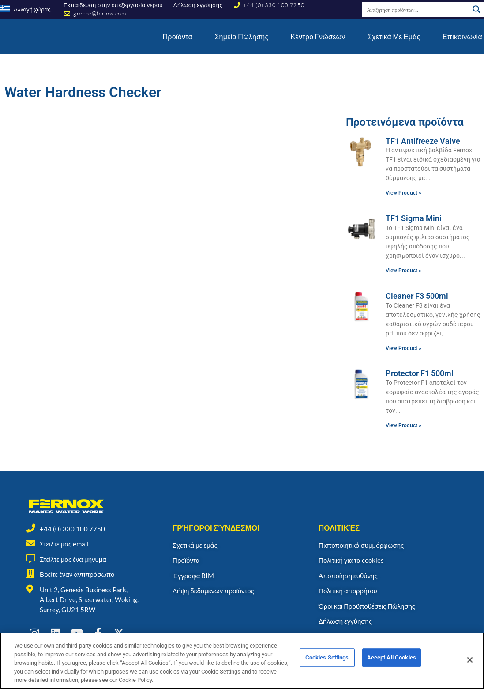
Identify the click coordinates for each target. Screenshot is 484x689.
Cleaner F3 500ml (417, 296)
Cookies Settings (327, 667)
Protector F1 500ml (420, 373)
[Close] (470, 667)
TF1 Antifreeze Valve (423, 141)
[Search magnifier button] (476, 9)
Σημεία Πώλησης (241, 36)
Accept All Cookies (391, 667)
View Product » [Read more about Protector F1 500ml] (403, 425)
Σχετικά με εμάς (394, 36)
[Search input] (416, 9)
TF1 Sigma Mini (414, 218)
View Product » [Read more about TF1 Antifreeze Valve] (403, 193)
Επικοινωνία (462, 36)
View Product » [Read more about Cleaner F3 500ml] (403, 348)
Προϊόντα (178, 36)
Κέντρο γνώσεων (318, 36)
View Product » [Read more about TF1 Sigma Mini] (403, 270)
